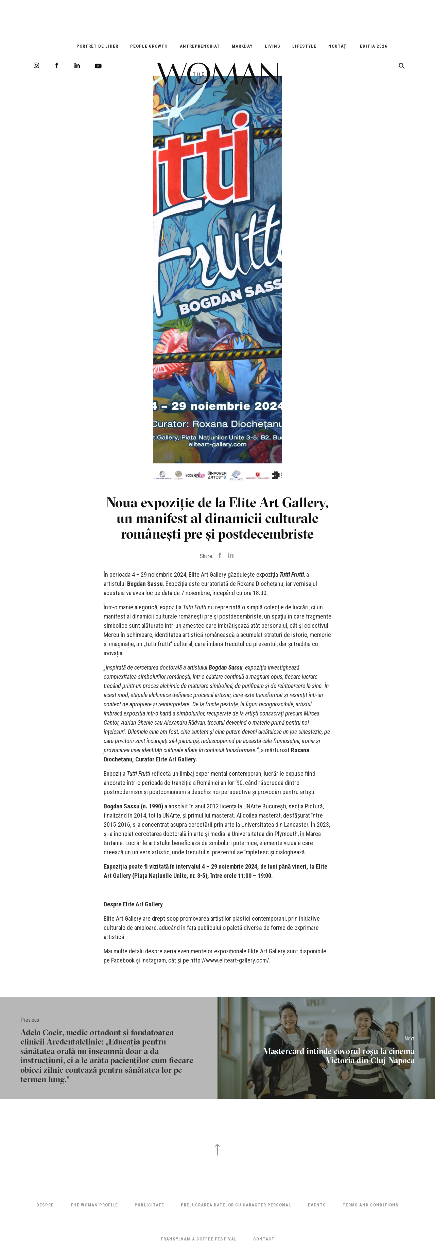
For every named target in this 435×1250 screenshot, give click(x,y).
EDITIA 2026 (373, 46)
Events (317, 1204)
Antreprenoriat (200, 46)
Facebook (56, 65)
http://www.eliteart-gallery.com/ (229, 960)
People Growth (149, 46)
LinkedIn (77, 65)
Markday (242, 46)
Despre (45, 1204)
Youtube (98, 66)
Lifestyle (304, 46)
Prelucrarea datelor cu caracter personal (236, 1204)
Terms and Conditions (371, 1204)
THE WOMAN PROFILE (94, 1204)
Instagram (36, 65)
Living (272, 46)
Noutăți (338, 46)
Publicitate (149, 1204)
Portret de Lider (97, 46)
